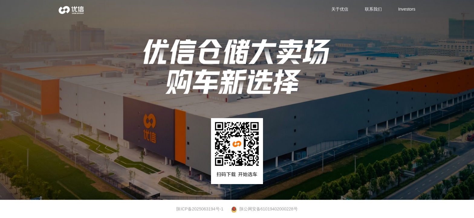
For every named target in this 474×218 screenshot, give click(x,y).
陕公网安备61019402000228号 (264, 209)
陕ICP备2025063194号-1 (199, 208)
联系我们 (373, 9)
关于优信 (339, 9)
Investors (406, 9)
